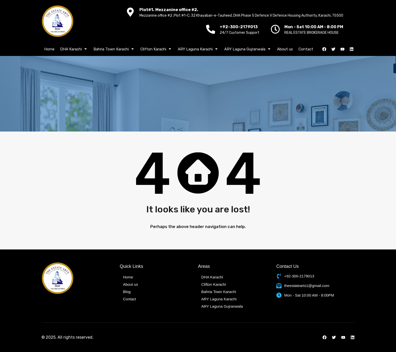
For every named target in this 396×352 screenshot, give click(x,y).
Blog (127, 292)
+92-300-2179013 (239, 26)
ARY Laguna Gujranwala (247, 49)
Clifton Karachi (156, 49)
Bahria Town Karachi (114, 49)
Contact (306, 49)
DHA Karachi (74, 49)
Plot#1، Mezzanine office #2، (169, 9)
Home (49, 49)
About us (285, 49)
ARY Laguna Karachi (198, 49)
